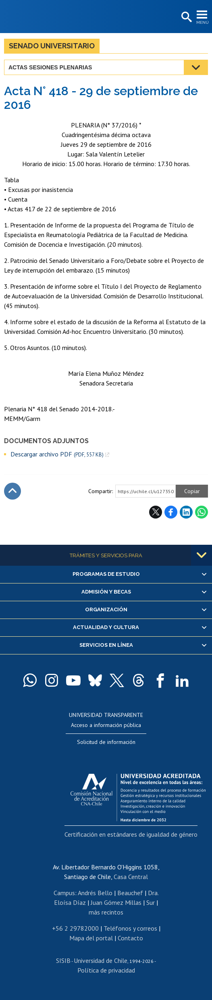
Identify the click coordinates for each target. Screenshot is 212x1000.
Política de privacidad (106, 970)
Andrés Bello (95, 893)
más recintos (106, 912)
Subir (12, 491)
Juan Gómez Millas (116, 902)
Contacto (130, 938)
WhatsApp (201, 512)
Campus (64, 893)
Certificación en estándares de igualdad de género (130, 834)
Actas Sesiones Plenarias (50, 67)
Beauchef (130, 893)
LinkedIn (186, 512)
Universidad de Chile (100, 960)
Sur (150, 902)
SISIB (63, 960)
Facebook (171, 512)
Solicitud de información (106, 742)
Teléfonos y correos (130, 928)
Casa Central (131, 877)
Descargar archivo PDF (57, 454)
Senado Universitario (52, 46)
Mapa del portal (91, 938)
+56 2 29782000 (75, 928)
